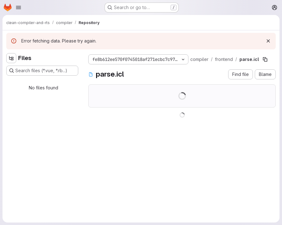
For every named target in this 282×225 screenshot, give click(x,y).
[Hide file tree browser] (11, 58)
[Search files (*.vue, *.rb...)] (42, 71)
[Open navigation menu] (18, 7)
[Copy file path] (265, 59)
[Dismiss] (268, 41)
